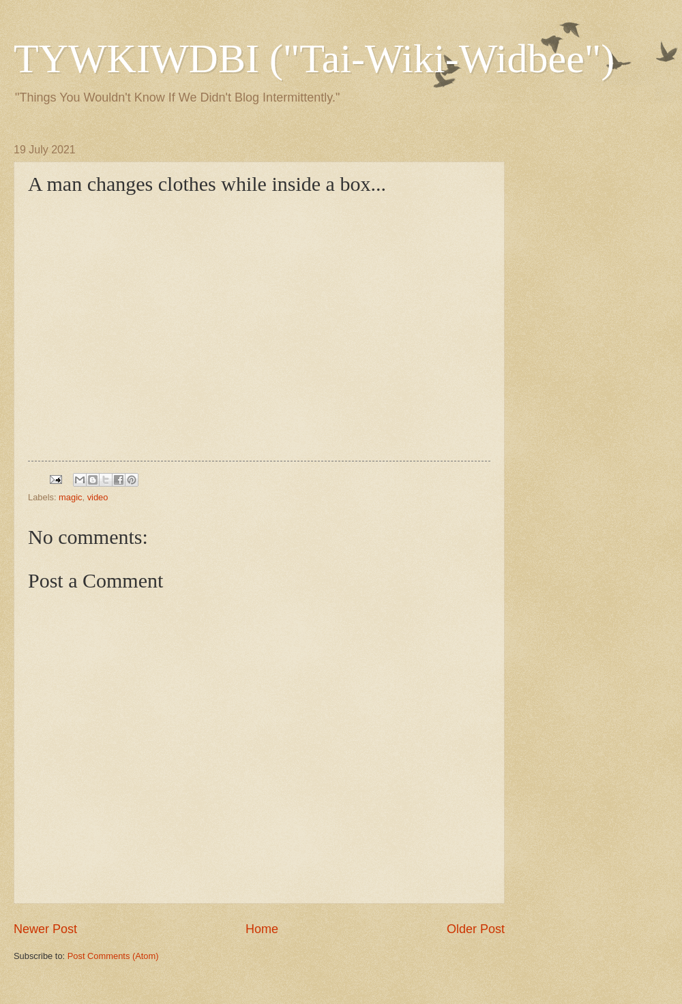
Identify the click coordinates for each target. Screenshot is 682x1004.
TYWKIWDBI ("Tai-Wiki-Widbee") (314, 58)
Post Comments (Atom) (113, 956)
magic (70, 497)
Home (262, 929)
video (97, 497)
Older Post (476, 929)
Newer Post (45, 929)
